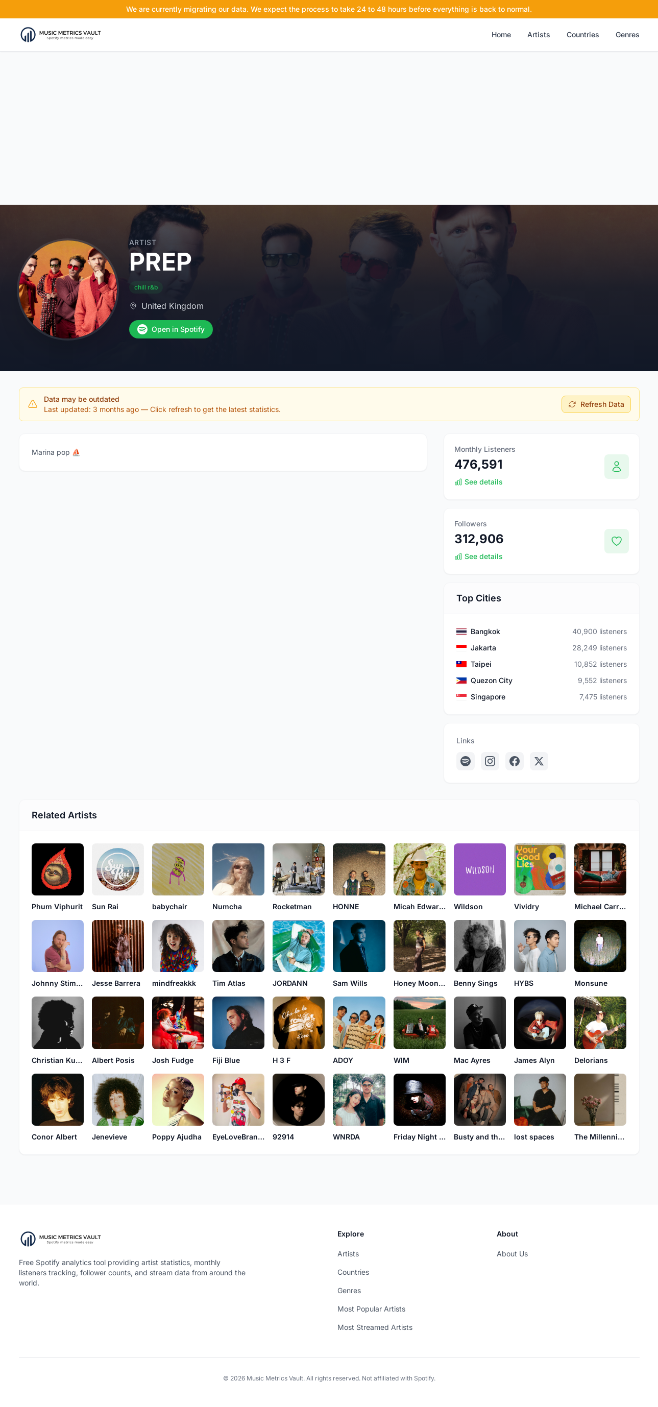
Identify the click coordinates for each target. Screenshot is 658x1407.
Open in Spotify (171, 329)
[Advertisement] (329, 128)
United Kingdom (172, 306)
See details (478, 481)
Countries (583, 34)
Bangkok (485, 631)
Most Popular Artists (371, 1308)
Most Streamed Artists (374, 1327)
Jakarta (483, 647)
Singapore (488, 696)
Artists (538, 34)
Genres (628, 34)
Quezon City (492, 680)
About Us (512, 1253)
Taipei (481, 664)
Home (501, 34)
